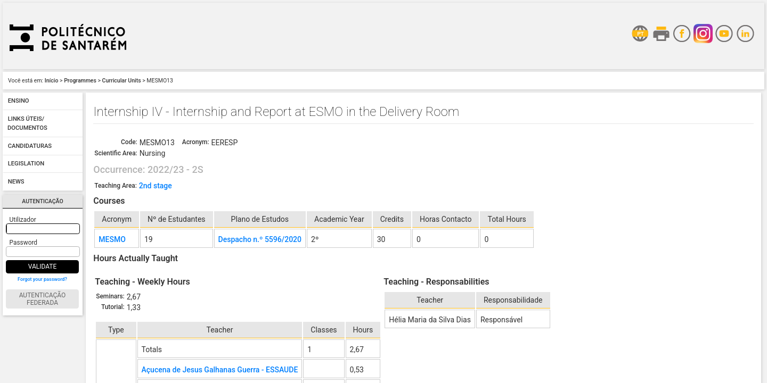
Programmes (80, 80)
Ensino (18, 101)
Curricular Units (121, 80)
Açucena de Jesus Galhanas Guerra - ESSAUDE (220, 369)
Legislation (26, 164)
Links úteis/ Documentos (27, 123)
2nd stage (155, 185)
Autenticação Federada (42, 299)
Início (52, 80)
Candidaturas (30, 146)
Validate (42, 266)
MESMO (112, 239)
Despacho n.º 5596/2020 (259, 239)
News (16, 181)
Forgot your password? (42, 279)
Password (24, 242)
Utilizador (23, 219)
